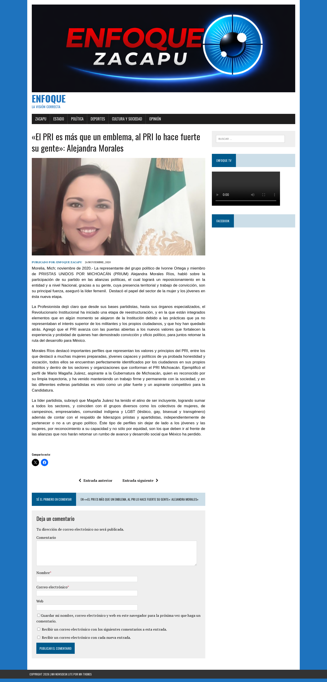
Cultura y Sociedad (125, 120)
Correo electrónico (49, 590)
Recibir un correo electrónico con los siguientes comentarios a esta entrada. (102, 632)
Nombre (40, 576)
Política (75, 120)
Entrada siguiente (140, 483)
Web (37, 604)
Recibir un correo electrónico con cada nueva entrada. (84, 640)
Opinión (153, 120)
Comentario (44, 540)
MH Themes (85, 678)
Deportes (95, 120)
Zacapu (38, 120)
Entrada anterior (95, 483)
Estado (56, 120)
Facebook (223, 222)
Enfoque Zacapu (67, 265)
